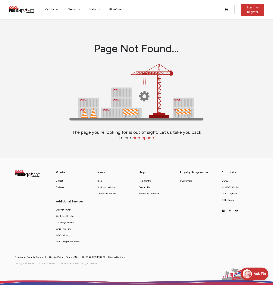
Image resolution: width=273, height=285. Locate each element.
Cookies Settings (116, 257)
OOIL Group (227, 200)
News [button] (72, 9)
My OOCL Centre (230, 187)
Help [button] (92, 9)
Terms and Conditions (149, 193)
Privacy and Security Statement (30, 257)
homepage (143, 137)
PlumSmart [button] (116, 9)
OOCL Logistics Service (68, 241)
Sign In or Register (252, 10)
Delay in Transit (63, 209)
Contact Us (144, 187)
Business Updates (106, 187)
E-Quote (60, 187)
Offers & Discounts (106, 193)
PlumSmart (186, 181)
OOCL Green (62, 235)
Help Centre (145, 181)
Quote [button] (50, 9)
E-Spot (59, 181)
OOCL (224, 181)
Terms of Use (72, 257)
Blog (99, 181)
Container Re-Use (65, 216)
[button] (226, 10)
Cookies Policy (56, 257)
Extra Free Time (63, 229)
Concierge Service (65, 222)
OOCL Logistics (229, 193)
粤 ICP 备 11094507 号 (93, 257)
